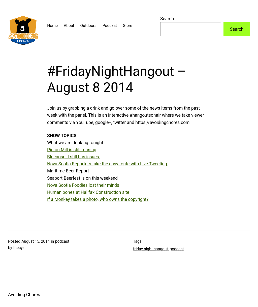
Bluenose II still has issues (73, 156)
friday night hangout (150, 249)
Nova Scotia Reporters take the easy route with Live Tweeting (107, 163)
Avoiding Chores (24, 294)
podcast (62, 241)
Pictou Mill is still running (71, 149)
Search (167, 18)
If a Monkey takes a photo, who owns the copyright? (98, 199)
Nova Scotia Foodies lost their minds (83, 185)
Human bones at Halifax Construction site (88, 192)
